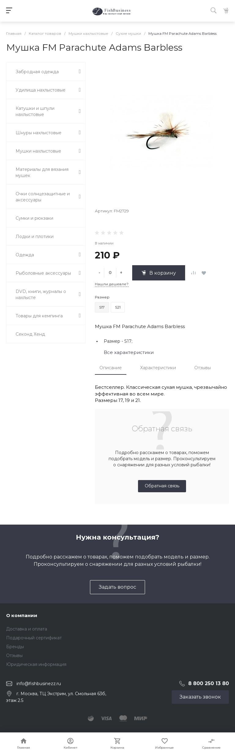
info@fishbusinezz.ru (39, 683)
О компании (21, 615)
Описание (110, 367)
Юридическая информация (36, 664)
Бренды (15, 646)
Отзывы (202, 367)
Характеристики (158, 367)
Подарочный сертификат (34, 638)
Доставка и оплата (26, 629)
